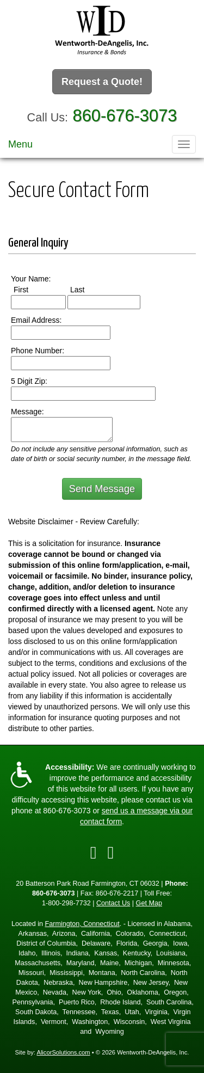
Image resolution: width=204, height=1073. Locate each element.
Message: (27, 411)
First (31, 289)
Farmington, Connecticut (82, 924)
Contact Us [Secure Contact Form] (113, 903)
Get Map (149, 903)
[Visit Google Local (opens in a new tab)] (111, 852)
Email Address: (36, 320)
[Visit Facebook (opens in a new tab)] (93, 852)
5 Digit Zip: (29, 381)
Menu (20, 144)
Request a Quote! (102, 81)
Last (87, 289)
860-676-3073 (125, 115)
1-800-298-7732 (66, 903)
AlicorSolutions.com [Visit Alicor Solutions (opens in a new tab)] (63, 1052)
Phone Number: (37, 350)
